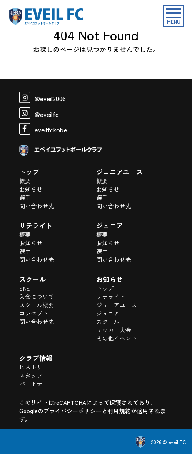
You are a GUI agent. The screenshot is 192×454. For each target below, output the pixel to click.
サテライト (110, 296)
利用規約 (119, 411)
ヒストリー (33, 367)
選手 (25, 197)
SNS (24, 288)
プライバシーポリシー (72, 411)
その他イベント (116, 338)
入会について (36, 296)
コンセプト (33, 313)
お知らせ (30, 189)
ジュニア (108, 313)
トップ (105, 288)
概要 (25, 181)
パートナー (33, 383)
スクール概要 (36, 305)
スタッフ (30, 375)
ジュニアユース (116, 305)
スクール (108, 321)
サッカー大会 (113, 330)
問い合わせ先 (36, 206)
